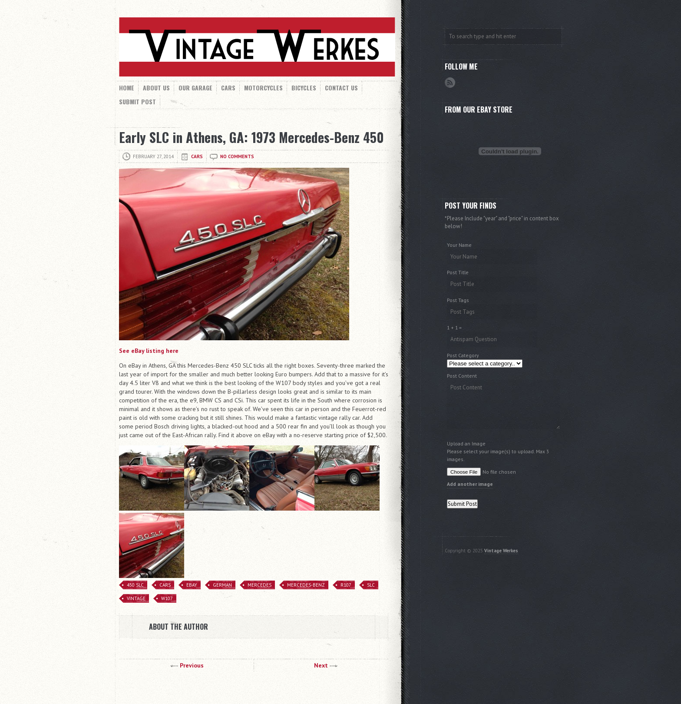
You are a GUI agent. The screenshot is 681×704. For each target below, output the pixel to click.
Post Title (458, 272)
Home (126, 87)
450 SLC (135, 585)
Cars (228, 87)
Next (321, 665)
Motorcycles (263, 87)
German (222, 585)
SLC (371, 585)
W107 (167, 598)
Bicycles (303, 87)
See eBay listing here (149, 351)
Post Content (462, 375)
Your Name (459, 245)
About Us (156, 87)
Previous (192, 665)
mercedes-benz (306, 585)
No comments (237, 156)
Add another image (470, 484)
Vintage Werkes (501, 551)
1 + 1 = (454, 327)
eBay (191, 585)
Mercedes (259, 585)
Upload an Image (466, 443)
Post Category (463, 355)
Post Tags (458, 300)
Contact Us (341, 87)
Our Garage (195, 87)
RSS (450, 82)
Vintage (136, 598)
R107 (345, 585)
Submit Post (137, 101)
